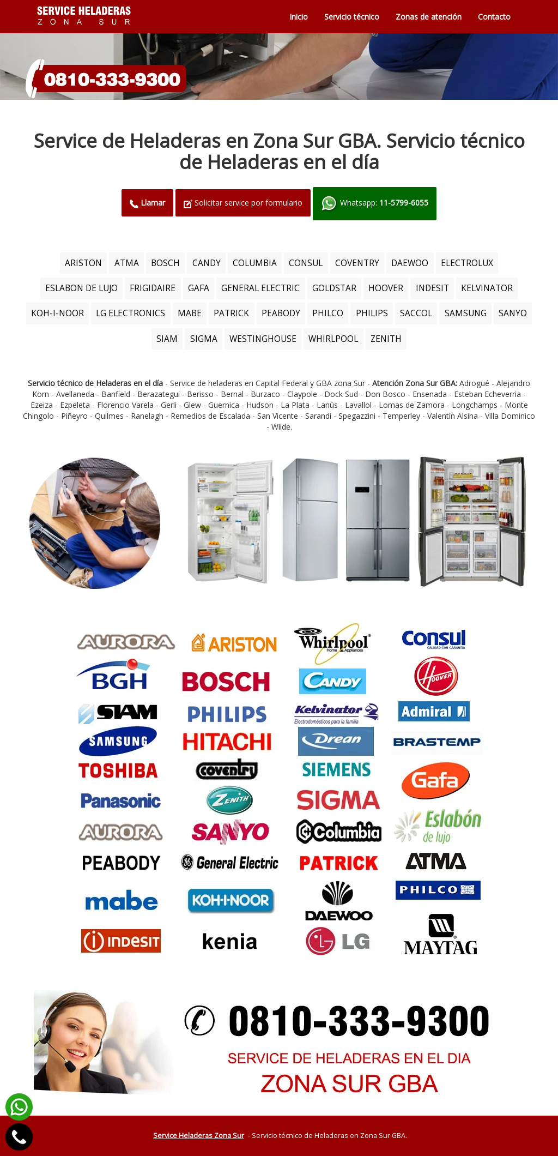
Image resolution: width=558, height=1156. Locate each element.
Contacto (494, 16)
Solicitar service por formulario (243, 202)
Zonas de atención (429, 16)
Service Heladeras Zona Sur (198, 1135)
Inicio (298, 16)
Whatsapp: (374, 203)
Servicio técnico (351, 16)
